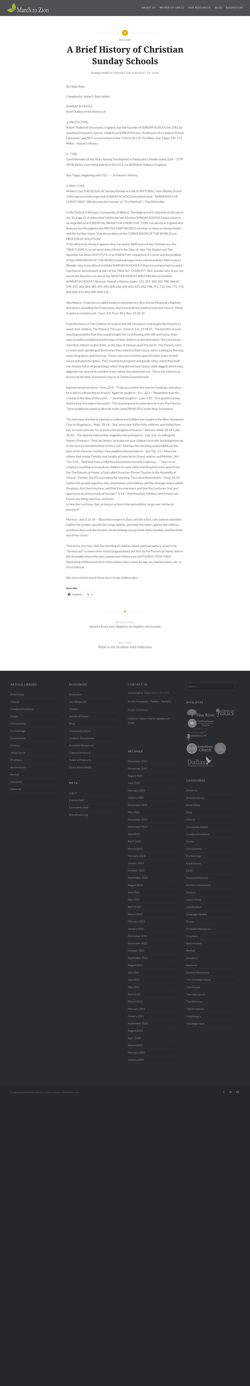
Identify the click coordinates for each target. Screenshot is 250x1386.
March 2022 (135, 914)
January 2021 (136, 1016)
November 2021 (137, 943)
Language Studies (196, 914)
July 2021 (133, 972)
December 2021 (137, 935)
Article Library (195, 797)
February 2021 (136, 1008)
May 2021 (134, 986)
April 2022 (134, 906)
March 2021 (135, 1001)
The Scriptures (195, 1008)
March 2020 (135, 1045)
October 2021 (136, 950)
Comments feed (78, 807)
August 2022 (135, 885)
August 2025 (135, 775)
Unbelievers (193, 1016)
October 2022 (136, 870)
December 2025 (137, 761)
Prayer (190, 921)
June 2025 (134, 782)
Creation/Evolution (22, 709)
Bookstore (234, 7)
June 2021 (134, 979)
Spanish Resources (197, 972)
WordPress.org (78, 814)
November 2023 (137, 826)
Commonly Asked (80, 730)
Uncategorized (195, 1023)
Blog (218, 7)
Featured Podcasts (80, 759)
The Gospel (193, 987)
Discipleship (18, 723)
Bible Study (17, 694)
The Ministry (194, 1001)
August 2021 (135, 965)
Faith (189, 870)
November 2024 (137, 804)
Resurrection (18, 767)
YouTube (166, 701)
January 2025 (136, 797)
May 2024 (134, 812)
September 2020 (138, 1023)
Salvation (16, 781)
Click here (142, 709)
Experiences (17, 738)
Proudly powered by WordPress (26, 1092)
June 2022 (134, 892)
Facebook (142, 701)
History (125, 39)
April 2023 (134, 841)
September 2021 (138, 957)
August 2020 (135, 1030)
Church (14, 701)
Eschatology (17, 730)
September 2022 (138, 877)
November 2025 (137, 768)
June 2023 (134, 834)
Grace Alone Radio (80, 767)
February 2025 (136, 790)
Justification (193, 906)
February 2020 (136, 1052)
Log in (73, 792)
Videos (73, 709)
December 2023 (137, 819)
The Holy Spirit (195, 994)
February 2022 (136, 921)
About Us (149, 7)
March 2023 (135, 848)
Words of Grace (172, 7)
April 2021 (134, 994)
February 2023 (136, 855)
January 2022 (136, 928)
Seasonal (15, 789)
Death (14, 716)
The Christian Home (198, 979)
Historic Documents (81, 738)
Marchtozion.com (116, 72)
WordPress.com (70, 1092)
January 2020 (136, 1059)
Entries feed (76, 800)
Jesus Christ (17, 752)
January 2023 (136, 863)
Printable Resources (81, 745)
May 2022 (134, 899)
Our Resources (199, 7)
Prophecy (16, 759)
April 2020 (134, 1038)
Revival (14, 774)
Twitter (154, 701)
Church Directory (79, 752)
